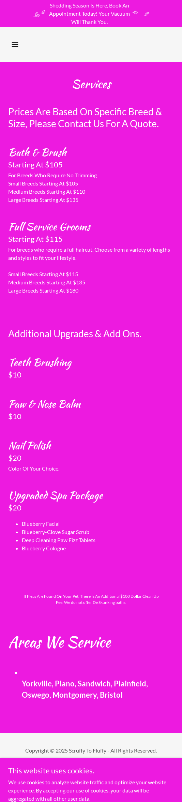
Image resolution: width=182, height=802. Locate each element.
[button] (20, 44)
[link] (91, 49)
